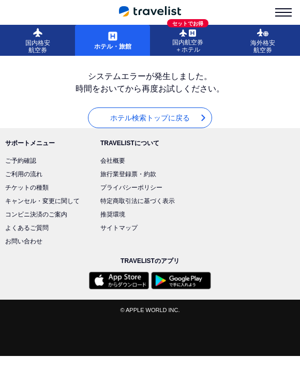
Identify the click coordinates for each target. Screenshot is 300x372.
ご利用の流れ (23, 174)
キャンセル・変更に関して (42, 201)
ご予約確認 (20, 160)
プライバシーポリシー (131, 187)
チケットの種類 (27, 187)
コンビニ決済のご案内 (36, 214)
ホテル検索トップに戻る (158, 118)
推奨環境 (112, 214)
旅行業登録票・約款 (128, 174)
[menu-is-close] (283, 12)
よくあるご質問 (27, 227)
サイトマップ (119, 227)
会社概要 (112, 160)
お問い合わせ (23, 241)
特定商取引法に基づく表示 (137, 201)
